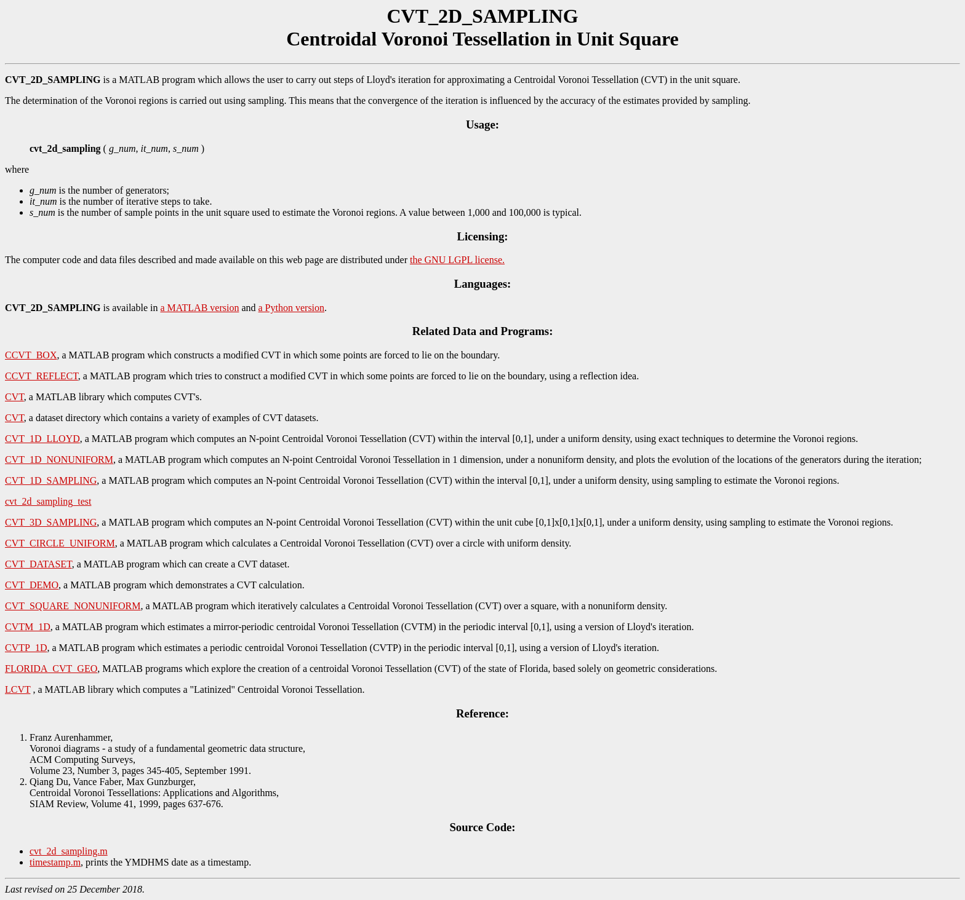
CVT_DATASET (38, 564)
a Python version (291, 307)
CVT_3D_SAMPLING (51, 522)
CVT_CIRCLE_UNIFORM (60, 543)
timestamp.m (55, 862)
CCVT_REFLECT (41, 376)
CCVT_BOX (31, 355)
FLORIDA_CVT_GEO (51, 668)
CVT (14, 397)
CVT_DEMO (31, 585)
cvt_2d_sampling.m (69, 851)
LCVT (17, 689)
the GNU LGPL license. (457, 260)
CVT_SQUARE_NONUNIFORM (72, 606)
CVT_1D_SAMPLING (51, 480)
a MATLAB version (199, 307)
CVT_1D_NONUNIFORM (59, 459)
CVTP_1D (26, 647)
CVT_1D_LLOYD (42, 438)
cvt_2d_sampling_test (48, 501)
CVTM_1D (27, 627)
